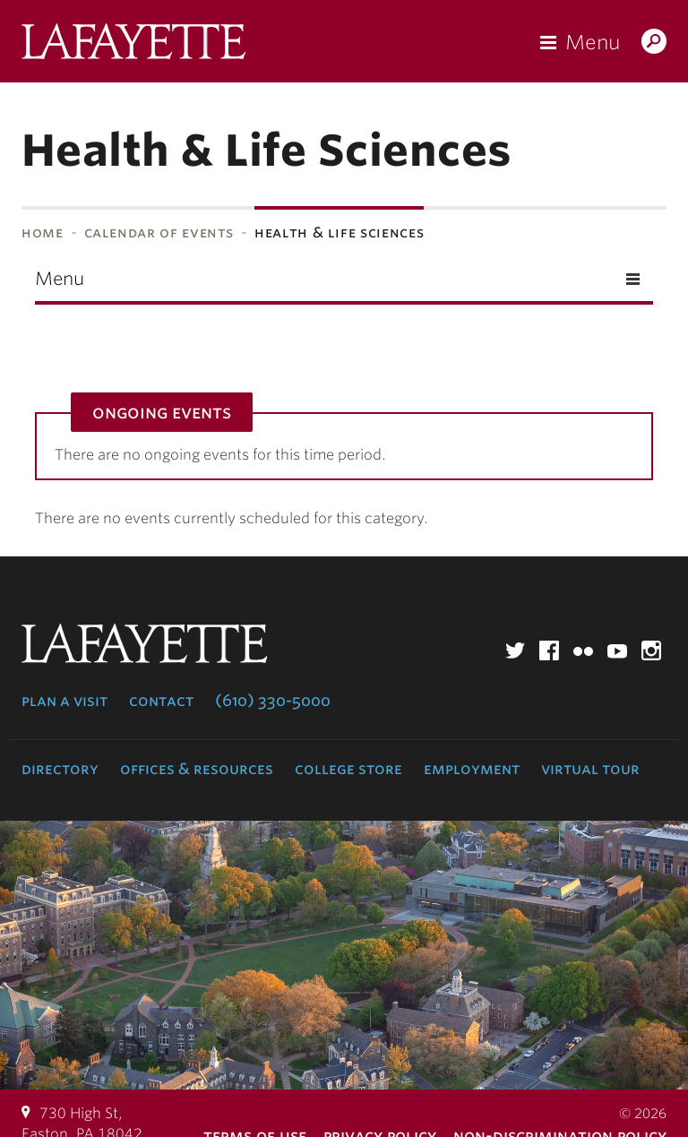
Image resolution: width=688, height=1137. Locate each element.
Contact (161, 701)
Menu (592, 42)
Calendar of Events (159, 232)
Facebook (549, 650)
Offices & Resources (196, 769)
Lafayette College (134, 45)
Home (43, 232)
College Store (348, 769)
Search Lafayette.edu (653, 43)
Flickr (583, 650)
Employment (472, 769)
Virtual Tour (590, 769)
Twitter (515, 650)
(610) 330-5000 (273, 701)
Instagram (651, 650)
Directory (60, 769)
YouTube (617, 650)
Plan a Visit (65, 701)
